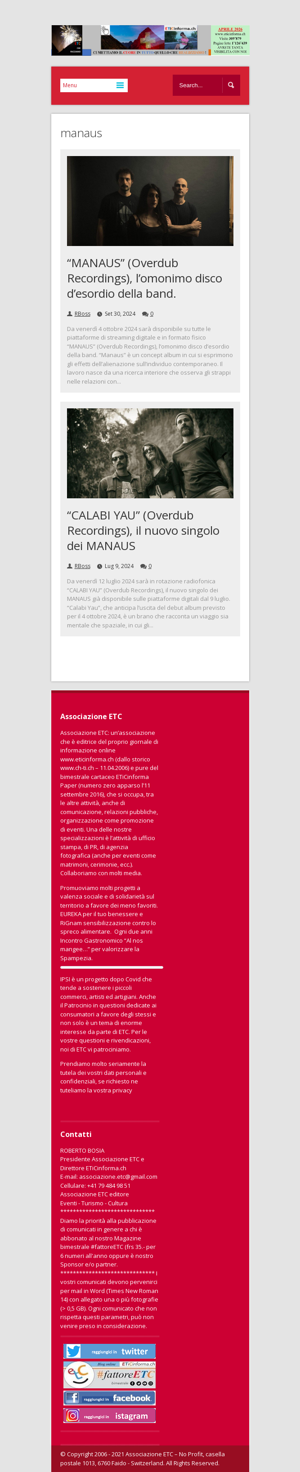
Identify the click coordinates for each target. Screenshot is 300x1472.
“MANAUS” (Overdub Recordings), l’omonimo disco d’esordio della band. (144, 278)
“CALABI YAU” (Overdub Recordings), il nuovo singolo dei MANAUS (143, 530)
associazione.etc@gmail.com (118, 1176)
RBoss (82, 314)
